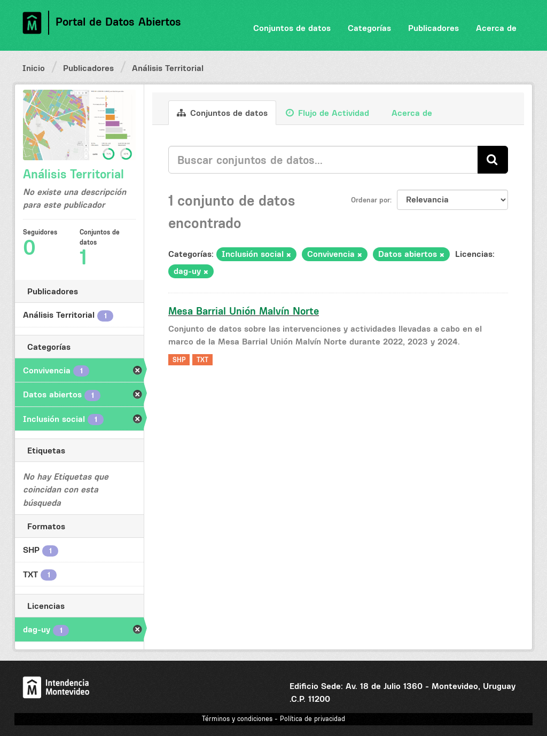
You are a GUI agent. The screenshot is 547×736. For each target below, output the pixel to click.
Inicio (33, 67)
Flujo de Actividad (327, 112)
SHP (179, 360)
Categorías (369, 27)
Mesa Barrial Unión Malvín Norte (243, 310)
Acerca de (496, 27)
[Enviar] (493, 159)
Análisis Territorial (168, 67)
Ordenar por (370, 199)
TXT (202, 360)
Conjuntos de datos (292, 27)
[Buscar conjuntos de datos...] (323, 160)
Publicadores (433, 27)
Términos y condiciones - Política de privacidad (273, 719)
